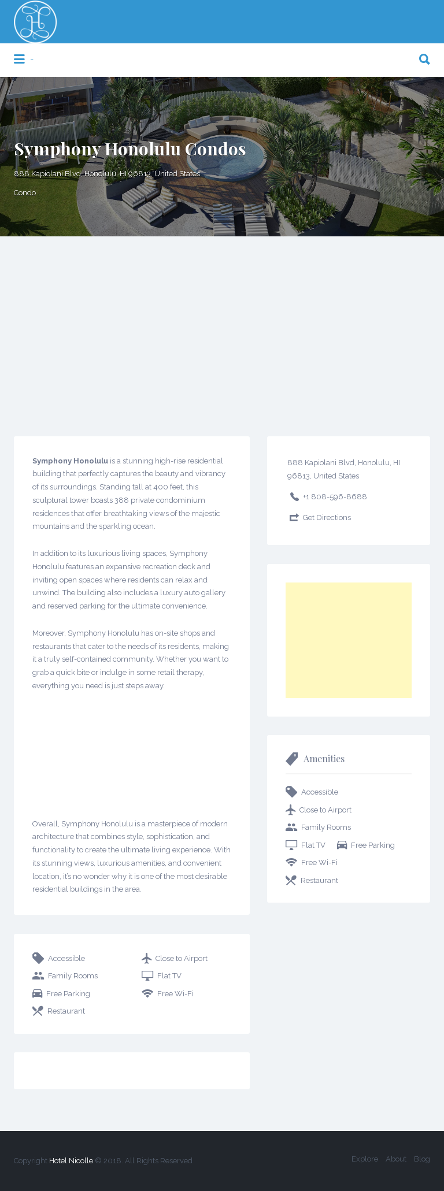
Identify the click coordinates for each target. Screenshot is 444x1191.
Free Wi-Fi (175, 993)
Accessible (66, 958)
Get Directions (327, 517)
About (396, 1159)
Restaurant (66, 1011)
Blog (422, 1159)
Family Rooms (73, 975)
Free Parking (68, 993)
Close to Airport (182, 958)
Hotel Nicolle (71, 1160)
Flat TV (169, 975)
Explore (365, 1159)
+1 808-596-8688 (335, 496)
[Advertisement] (222, 323)
